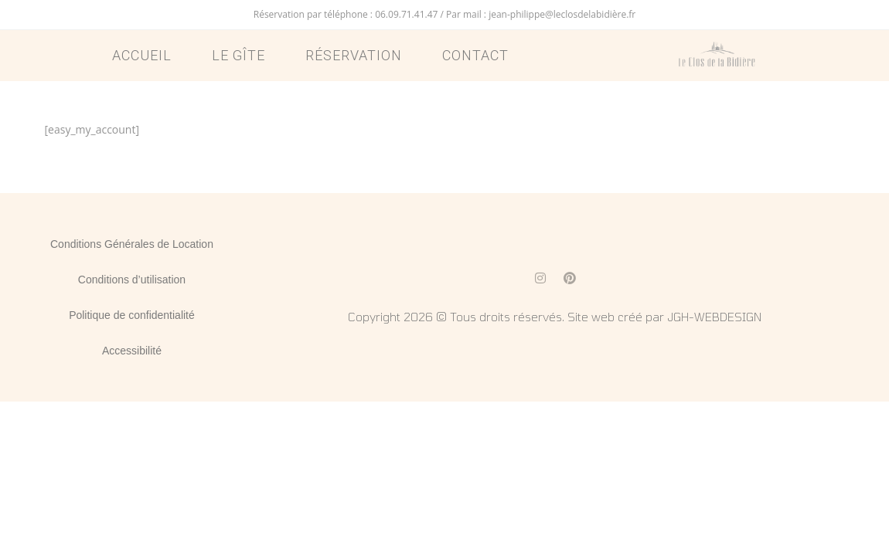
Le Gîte (238, 55)
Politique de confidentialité (132, 315)
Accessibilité (132, 350)
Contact (475, 55)
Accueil (142, 55)
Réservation (353, 55)
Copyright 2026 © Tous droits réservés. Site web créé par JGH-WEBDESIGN (554, 317)
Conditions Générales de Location (131, 244)
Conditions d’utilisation (132, 279)
